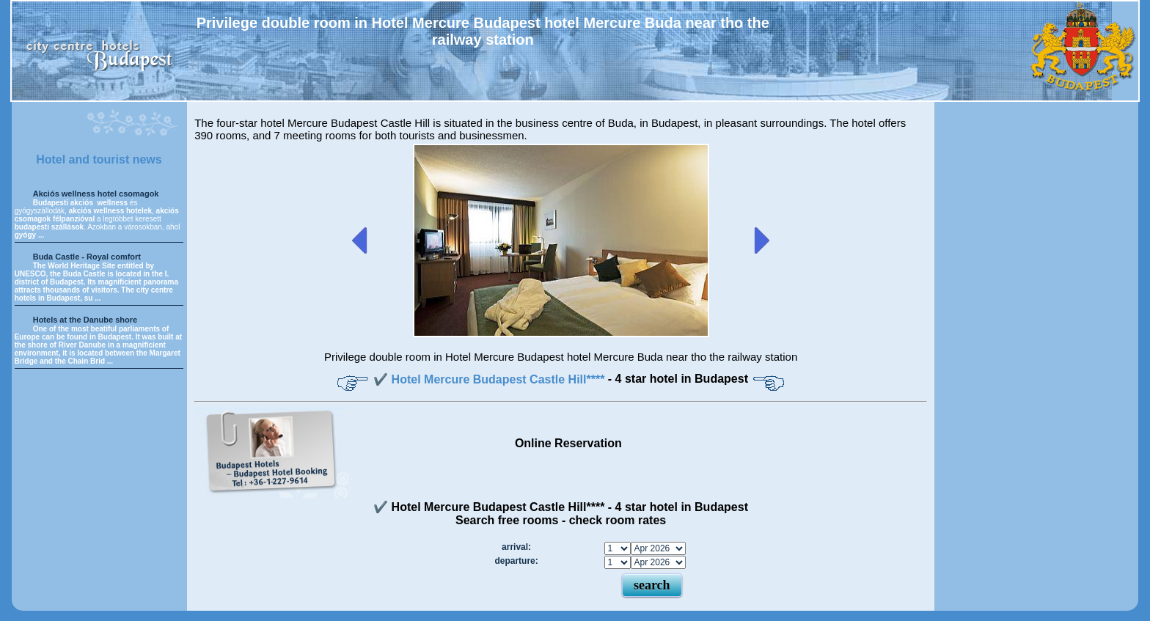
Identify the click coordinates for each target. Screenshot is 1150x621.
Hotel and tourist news (99, 159)
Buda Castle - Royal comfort (87, 256)
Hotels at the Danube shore (85, 319)
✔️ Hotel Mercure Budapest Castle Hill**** (490, 379)
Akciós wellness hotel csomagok (96, 193)
